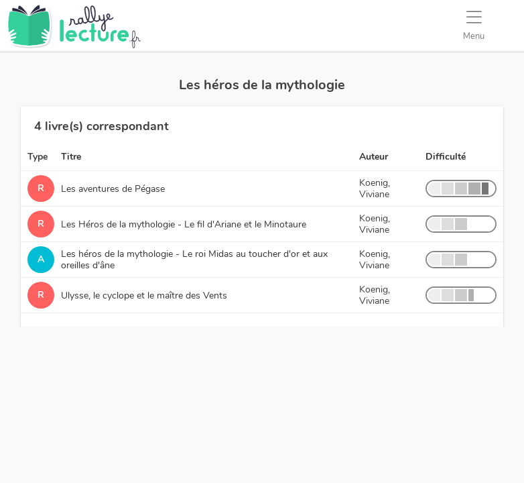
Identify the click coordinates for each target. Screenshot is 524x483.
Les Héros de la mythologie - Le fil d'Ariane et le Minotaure (183, 224)
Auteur (373, 156)
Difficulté (445, 156)
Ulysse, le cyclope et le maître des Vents (144, 295)
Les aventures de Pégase (113, 188)
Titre (71, 156)
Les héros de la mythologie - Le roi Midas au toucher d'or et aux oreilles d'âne (194, 260)
